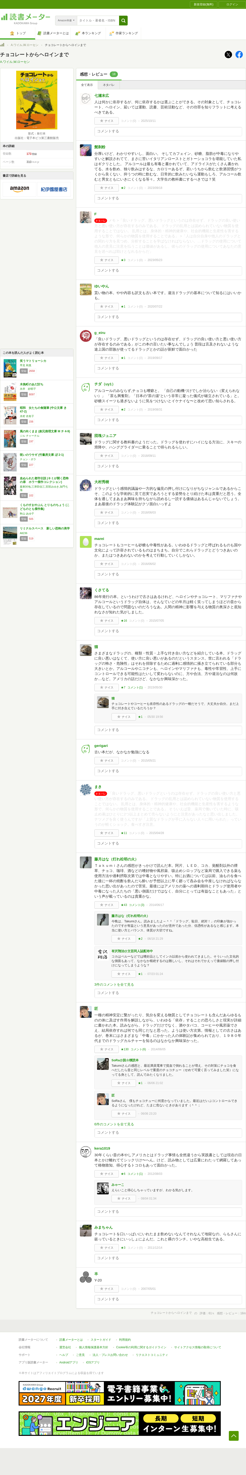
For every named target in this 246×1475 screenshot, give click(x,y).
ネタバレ (109, 85)
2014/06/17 (156, 904)
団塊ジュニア (105, 436)
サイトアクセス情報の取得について (197, 1347)
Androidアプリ (68, 1362)
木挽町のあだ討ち (31, 384)
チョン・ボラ (28, 459)
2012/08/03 (155, 1173)
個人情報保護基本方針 (93, 1347)
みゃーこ (117, 1185)
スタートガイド (101, 1339)
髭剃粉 (99, 147)
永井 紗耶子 (28, 388)
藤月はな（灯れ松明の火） (116, 859)
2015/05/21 (148, 760)
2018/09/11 (148, 455)
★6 (123, 1174)
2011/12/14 (155, 1247)
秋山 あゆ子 (27, 513)
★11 (124, 833)
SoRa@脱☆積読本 (125, 1060)
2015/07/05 (156, 620)
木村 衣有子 (27, 416)
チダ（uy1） (104, 384)
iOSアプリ (93, 1362)
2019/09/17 (155, 357)
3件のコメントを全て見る (114, 984)
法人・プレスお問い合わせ (110, 1354)
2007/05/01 (148, 1288)
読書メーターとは (71, 1339)
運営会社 (65, 1347)
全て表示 (87, 85)
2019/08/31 (155, 409)
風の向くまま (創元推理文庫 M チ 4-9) (45, 431)
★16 (124, 620)
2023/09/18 (155, 187)
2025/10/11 (148, 120)
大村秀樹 (101, 482)
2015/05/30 (155, 687)
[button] (123, 20)
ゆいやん (101, 286)
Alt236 (23, 533)
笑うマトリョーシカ (33, 361)
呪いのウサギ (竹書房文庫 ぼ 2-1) (42, 455)
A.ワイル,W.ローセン (24, 45)
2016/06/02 (148, 563)
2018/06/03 (148, 512)
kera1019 (102, 1148)
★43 (124, 905)
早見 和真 (25, 365)
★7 (123, 687)
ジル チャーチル (29, 435)
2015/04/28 (156, 833)
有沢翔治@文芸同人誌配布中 (132, 951)
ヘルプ (63, 1354)
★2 (123, 188)
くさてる (101, 590)
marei (99, 539)
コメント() (128, 120)
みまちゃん (103, 1227)
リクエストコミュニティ (152, 1354)
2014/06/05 (158, 1049)
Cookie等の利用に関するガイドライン (141, 1347)
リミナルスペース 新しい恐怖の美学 (45, 528)
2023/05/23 (155, 260)
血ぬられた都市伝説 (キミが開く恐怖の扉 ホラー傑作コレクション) (44, 480)
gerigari (101, 745)
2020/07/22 (155, 306)
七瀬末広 (101, 95)
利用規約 (125, 1339)
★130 (125, 1049)
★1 (123, 306)
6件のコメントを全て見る (114, 1124)
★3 (123, 260)
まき (98, 787)
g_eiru (99, 333)
